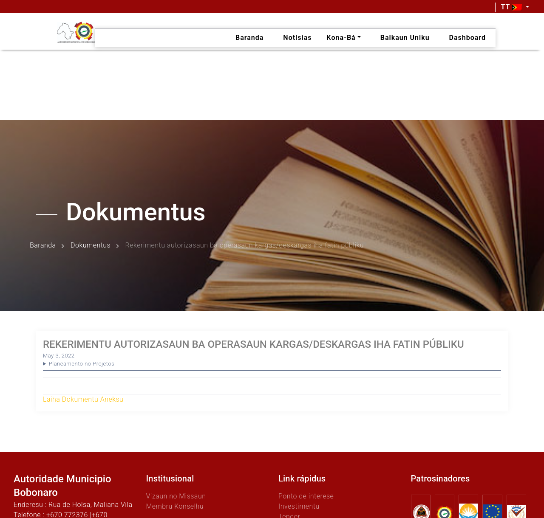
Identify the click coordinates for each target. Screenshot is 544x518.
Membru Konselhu (175, 506)
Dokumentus (90, 246)
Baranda (43, 246)
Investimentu (299, 506)
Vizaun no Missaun (176, 496)
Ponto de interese (306, 496)
